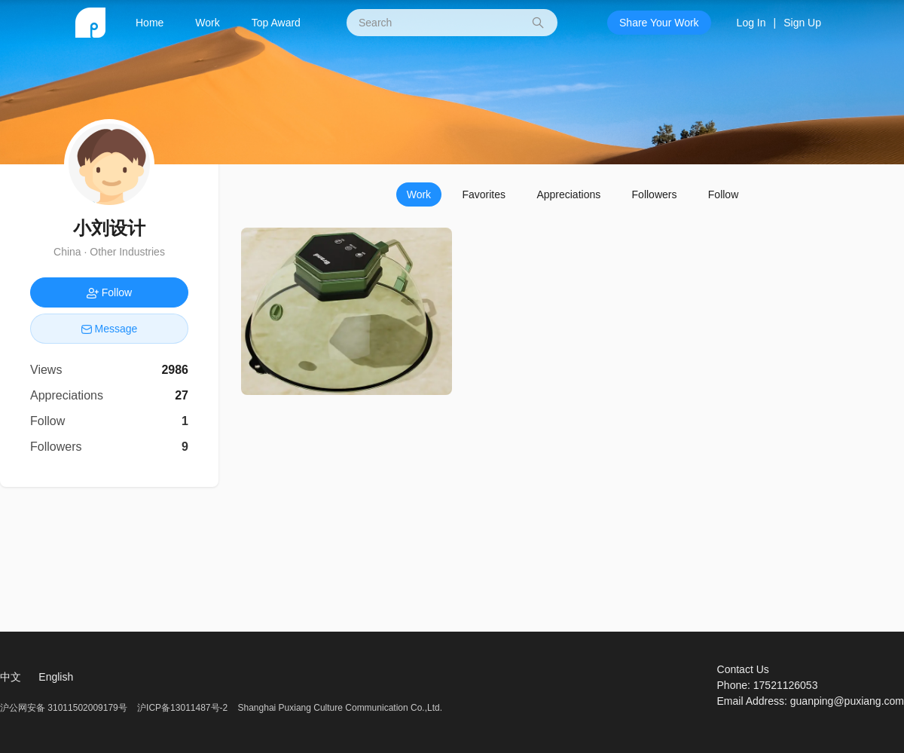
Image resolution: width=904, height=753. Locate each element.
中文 (10, 677)
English (55, 677)
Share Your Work (659, 23)
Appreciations (568, 194)
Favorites (483, 194)
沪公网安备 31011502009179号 (65, 707)
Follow (723, 194)
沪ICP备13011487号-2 (182, 707)
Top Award (276, 23)
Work (207, 23)
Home (149, 23)
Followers (654, 194)
